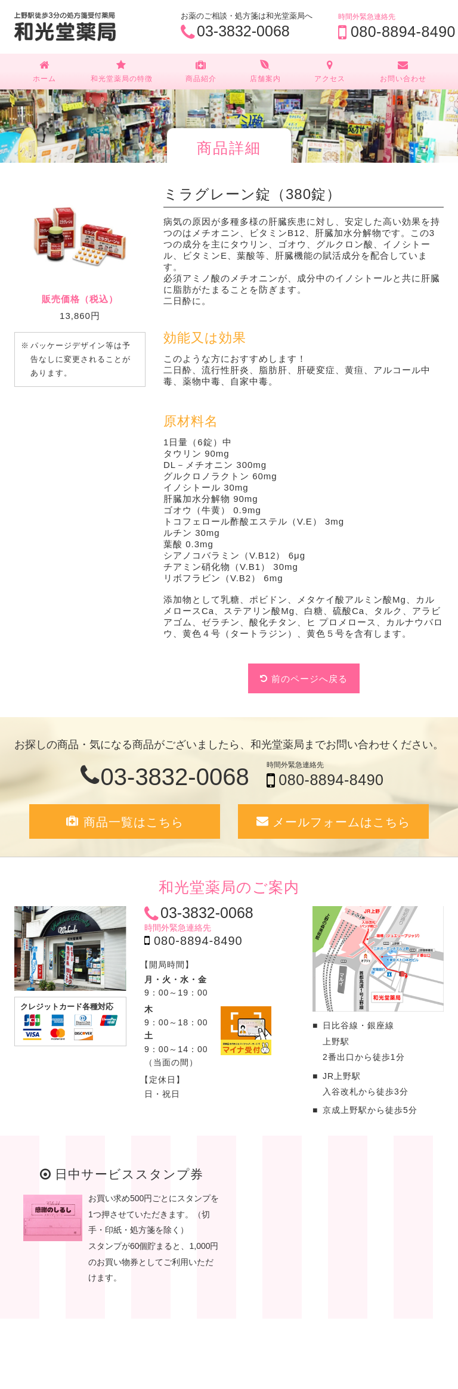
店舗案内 (265, 71)
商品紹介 (201, 71)
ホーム (44, 71)
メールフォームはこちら (341, 822)
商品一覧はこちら (133, 822)
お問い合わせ (403, 71)
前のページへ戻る (309, 679)
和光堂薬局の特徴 (122, 71)
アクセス (330, 71)
